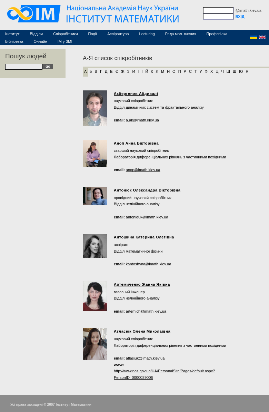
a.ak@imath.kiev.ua (142, 120)
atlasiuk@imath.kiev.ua (145, 358)
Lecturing (147, 34)
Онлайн (40, 41)
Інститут (12, 34)
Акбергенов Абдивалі (136, 93)
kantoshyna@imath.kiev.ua (148, 264)
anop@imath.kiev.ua (143, 170)
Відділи (36, 34)
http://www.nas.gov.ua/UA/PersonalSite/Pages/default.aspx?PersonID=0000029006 (164, 374)
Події (92, 34)
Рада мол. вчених (180, 34)
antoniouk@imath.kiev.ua (147, 217)
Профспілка (216, 34)
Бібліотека (14, 41)
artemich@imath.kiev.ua (146, 311)
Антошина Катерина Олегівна (144, 237)
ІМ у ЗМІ (65, 41)
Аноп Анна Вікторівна (136, 143)
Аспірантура (118, 34)
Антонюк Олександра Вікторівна (147, 190)
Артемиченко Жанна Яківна (142, 284)
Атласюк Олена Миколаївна (142, 331)
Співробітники (65, 34)
